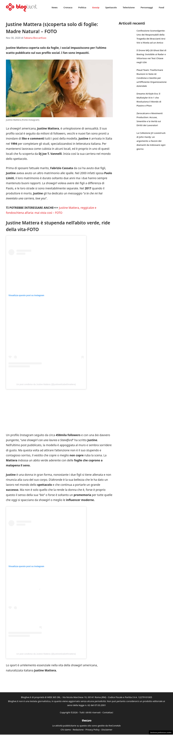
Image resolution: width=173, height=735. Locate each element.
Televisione (129, 7)
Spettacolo (111, 7)
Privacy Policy (93, 729)
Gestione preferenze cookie (160, 732)
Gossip (95, 7)
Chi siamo (66, 729)
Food (161, 7)
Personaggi (147, 7)
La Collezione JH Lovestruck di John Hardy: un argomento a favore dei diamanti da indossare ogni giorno (151, 140)
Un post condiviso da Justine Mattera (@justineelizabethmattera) (46, 384)
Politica (82, 7)
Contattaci (107, 712)
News (55, 7)
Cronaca (67, 7)
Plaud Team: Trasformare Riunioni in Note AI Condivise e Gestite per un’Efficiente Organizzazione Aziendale (152, 77)
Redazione (78, 729)
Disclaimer (106, 729)
